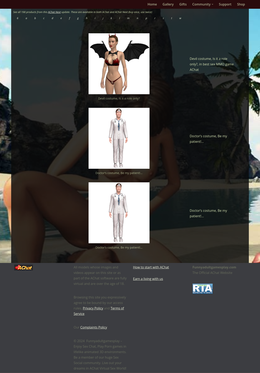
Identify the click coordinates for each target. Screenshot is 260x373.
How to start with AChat (151, 267)
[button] (212, 4)
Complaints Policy (93, 327)
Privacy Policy (93, 308)
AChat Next (54, 12)
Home (152, 4)
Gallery (168, 4)
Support (225, 4)
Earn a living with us (148, 279)
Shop (241, 4)
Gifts (182, 4)
